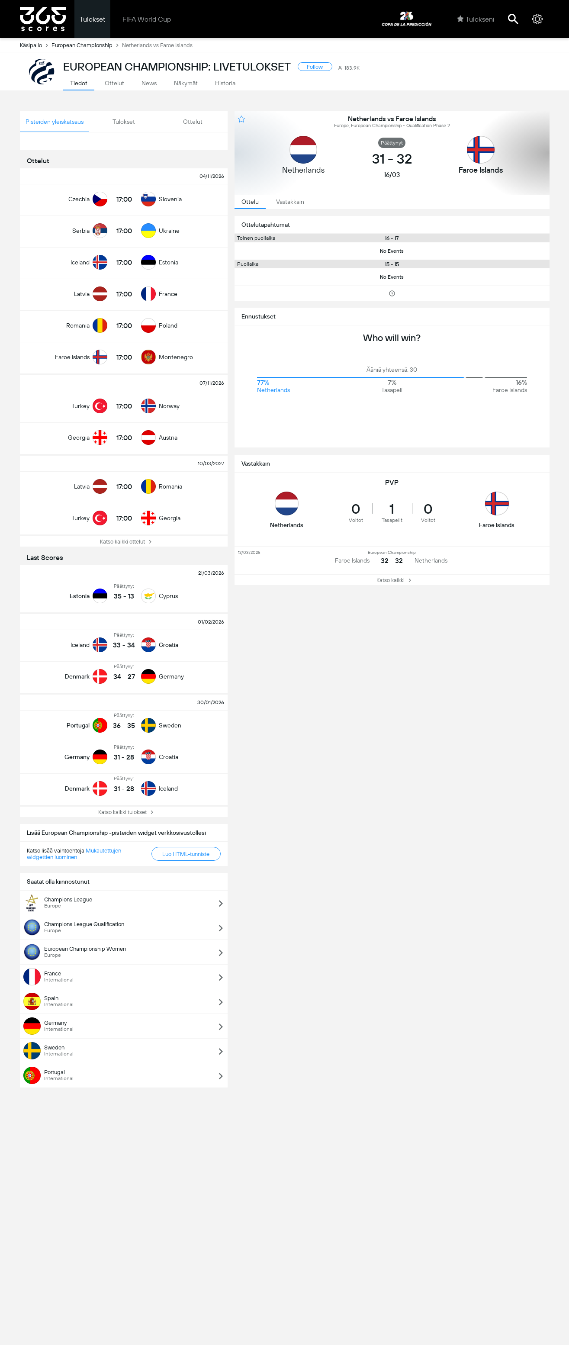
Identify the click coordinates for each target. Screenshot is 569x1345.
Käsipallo (35, 45)
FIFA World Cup (146, 19)
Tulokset (92, 19)
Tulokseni (475, 19)
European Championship (86, 45)
